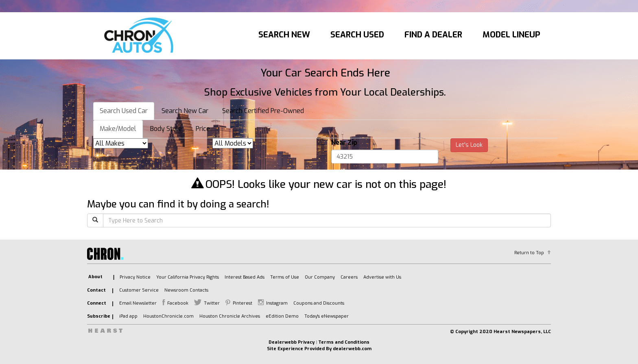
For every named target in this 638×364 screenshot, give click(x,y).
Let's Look (469, 145)
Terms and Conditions (343, 342)
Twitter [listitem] (212, 303)
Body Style (166, 128)
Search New (284, 34)
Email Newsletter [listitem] (138, 303)
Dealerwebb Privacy (292, 342)
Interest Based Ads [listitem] (244, 277)
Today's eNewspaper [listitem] (326, 316)
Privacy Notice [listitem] (135, 277)
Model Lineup (511, 34)
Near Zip (344, 142)
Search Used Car (124, 111)
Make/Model (118, 128)
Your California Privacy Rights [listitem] (187, 277)
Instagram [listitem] (277, 303)
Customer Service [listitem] (139, 290)
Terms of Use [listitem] (284, 277)
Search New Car (185, 111)
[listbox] (120, 143)
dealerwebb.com (352, 349)
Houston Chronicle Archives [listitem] (229, 316)
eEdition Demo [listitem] (282, 316)
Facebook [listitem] (177, 303)
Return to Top (529, 253)
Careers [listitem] (349, 277)
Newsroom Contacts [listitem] (186, 290)
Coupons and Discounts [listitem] (318, 303)
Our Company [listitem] (320, 277)
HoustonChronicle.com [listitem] (168, 316)
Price (203, 128)
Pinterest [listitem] (242, 303)
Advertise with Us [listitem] (382, 277)
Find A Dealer (433, 34)
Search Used (357, 34)
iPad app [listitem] (128, 316)
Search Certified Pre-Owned (263, 111)
